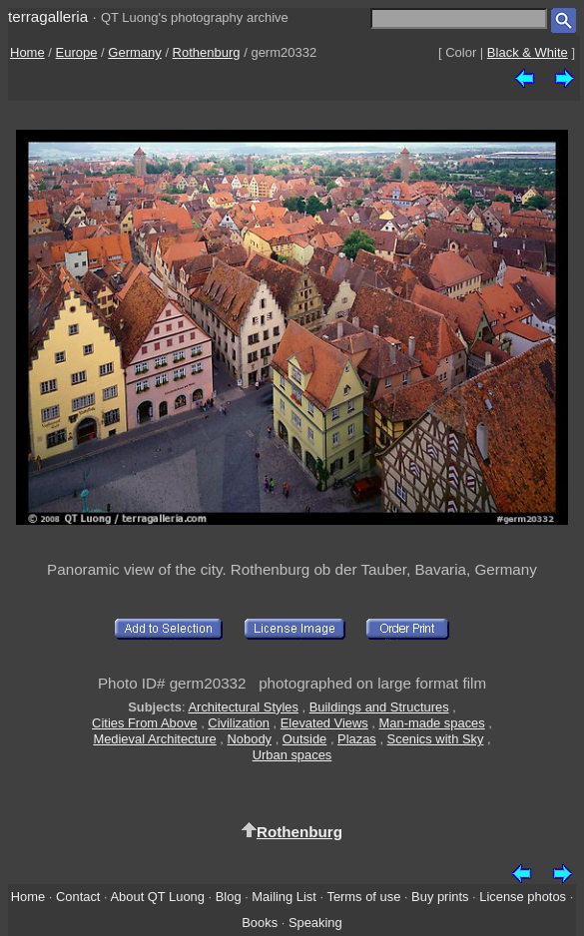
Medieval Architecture (154, 738)
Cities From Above (144, 722)
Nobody (250, 738)
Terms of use (363, 896)
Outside (304, 738)
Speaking (315, 922)
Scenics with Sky (435, 738)
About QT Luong (157, 896)
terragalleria (48, 16)
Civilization (239, 722)
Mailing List (284, 896)
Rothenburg (207, 52)
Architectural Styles (242, 707)
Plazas (356, 738)
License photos (522, 896)
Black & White (527, 52)
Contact (78, 896)
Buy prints (439, 896)
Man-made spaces (432, 722)
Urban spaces (292, 754)
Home (27, 52)
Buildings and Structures (379, 707)
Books (260, 922)
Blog (229, 896)
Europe (77, 52)
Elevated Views (324, 722)
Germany (134, 52)
